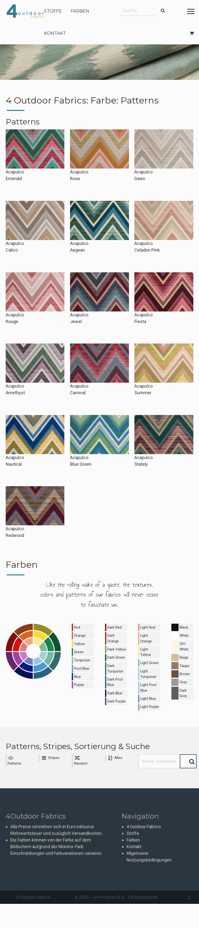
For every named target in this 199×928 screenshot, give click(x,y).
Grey (182, 679)
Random (80, 750)
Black (183, 627)
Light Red (147, 627)
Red (77, 627)
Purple (79, 682)
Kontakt (134, 836)
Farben (133, 830)
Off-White (183, 645)
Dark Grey (182, 689)
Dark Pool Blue (114, 679)
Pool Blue (81, 666)
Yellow (79, 643)
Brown (184, 671)
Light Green (149, 655)
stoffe (53, 11)
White (183, 635)
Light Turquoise (148, 665)
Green (78, 650)
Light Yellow (149, 648)
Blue (77, 674)
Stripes (49, 748)
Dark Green (115, 655)
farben (80, 11)
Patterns (14, 750)
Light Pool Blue (148, 679)
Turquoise (82, 658)
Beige (183, 655)
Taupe (184, 663)
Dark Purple (116, 697)
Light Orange (146, 637)
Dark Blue (114, 689)
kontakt (55, 33)
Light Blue (148, 689)
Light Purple (149, 697)
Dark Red (114, 627)
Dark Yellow (116, 648)
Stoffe (133, 823)
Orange (80, 635)
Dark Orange (113, 637)
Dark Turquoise (115, 665)
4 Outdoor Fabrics (29, 11)
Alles (114, 748)
